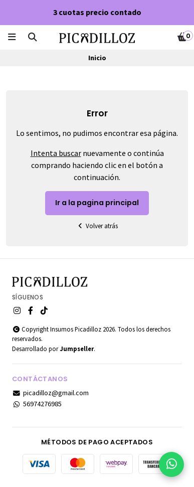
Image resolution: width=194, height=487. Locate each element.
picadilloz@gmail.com (50, 392)
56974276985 (37, 403)
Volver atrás (97, 226)
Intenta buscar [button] (56, 153)
